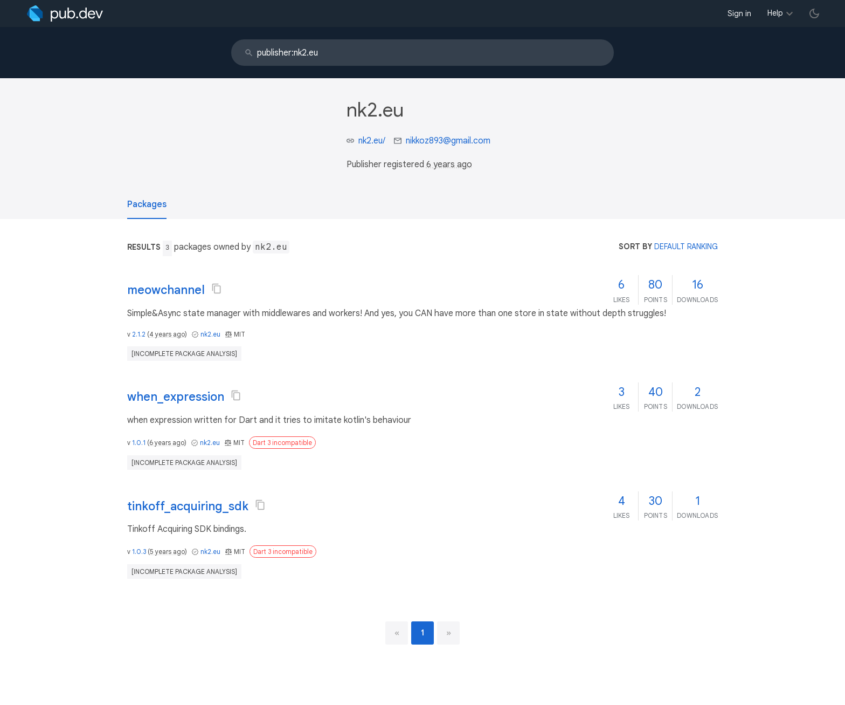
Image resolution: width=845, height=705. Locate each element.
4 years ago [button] (167, 334)
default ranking (686, 246)
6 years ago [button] (449, 164)
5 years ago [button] (167, 551)
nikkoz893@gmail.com (448, 140)
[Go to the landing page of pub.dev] (65, 13)
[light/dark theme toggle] (814, 13)
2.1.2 (139, 334)
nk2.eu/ (371, 140)
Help (775, 13)
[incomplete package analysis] (184, 354)
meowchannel (166, 290)
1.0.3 (139, 551)
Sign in (739, 13)
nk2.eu (210, 334)
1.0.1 (139, 443)
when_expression (175, 396)
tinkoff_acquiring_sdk (187, 506)
